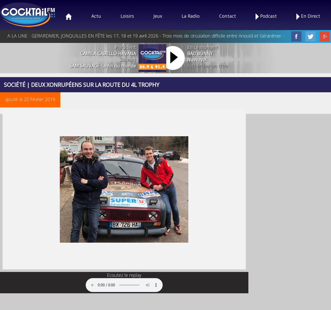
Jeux (157, 16)
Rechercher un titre (207, 66)
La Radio (191, 16)
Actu (96, 16)
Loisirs (127, 16)
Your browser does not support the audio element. (124, 285)
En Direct (308, 16)
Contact (227, 16)
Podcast (266, 16)
